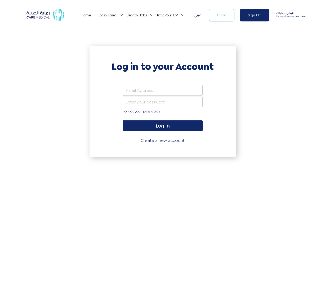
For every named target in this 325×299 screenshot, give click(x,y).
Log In (162, 126)
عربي (197, 15)
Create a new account (162, 140)
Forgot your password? (141, 111)
